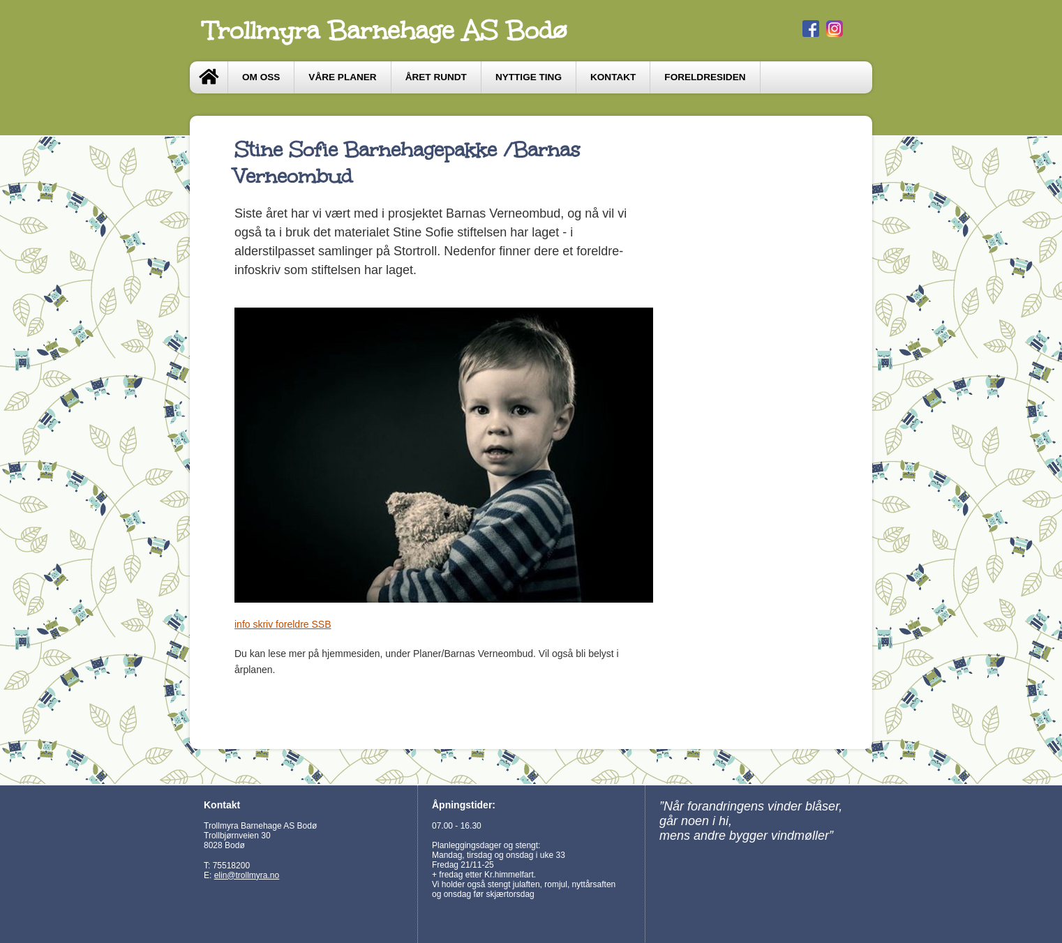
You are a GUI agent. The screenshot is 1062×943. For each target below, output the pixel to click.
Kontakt (613, 77)
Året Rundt (436, 77)
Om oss (261, 77)
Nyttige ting (528, 77)
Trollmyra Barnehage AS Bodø (385, 30)
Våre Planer (342, 77)
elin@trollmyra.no (247, 875)
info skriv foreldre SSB (282, 624)
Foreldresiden (704, 77)
